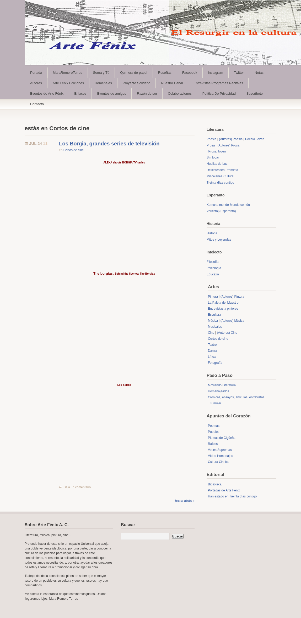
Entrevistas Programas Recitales (218, 83)
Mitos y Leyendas (219, 239)
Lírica (212, 357)
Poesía (211, 139)
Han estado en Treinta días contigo (232, 496)
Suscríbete (254, 93)
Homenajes (103, 83)
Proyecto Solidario (136, 83)
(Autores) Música (232, 320)
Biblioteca (215, 484)
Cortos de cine (73, 150)
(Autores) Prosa (228, 145)
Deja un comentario (77, 487)
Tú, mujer (214, 403)
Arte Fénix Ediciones (68, 83)
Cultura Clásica (218, 462)
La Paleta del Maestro (223, 302)
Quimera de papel (133, 73)
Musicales (215, 326)
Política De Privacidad (219, 93)
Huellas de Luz (217, 164)
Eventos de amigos (111, 93)
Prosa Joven (217, 151)
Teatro (212, 345)
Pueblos (213, 432)
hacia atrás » (185, 501)
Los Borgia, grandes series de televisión (109, 143)
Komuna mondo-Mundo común (228, 205)
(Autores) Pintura (232, 296)
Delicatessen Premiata (222, 170)
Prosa (211, 145)
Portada (36, 73)
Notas (259, 73)
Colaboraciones (179, 93)
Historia (212, 233)
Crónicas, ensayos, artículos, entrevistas (236, 397)
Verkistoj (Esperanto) (221, 211)
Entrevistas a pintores (223, 308)
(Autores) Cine (227, 332)
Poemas (213, 426)
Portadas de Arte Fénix (224, 490)
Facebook (189, 73)
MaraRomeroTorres (67, 73)
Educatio (213, 274)
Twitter (239, 73)
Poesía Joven (254, 139)
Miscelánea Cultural (220, 176)
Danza (212, 351)
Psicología (214, 268)
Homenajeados (218, 391)
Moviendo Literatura (222, 385)
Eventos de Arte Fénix (46, 93)
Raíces (213, 444)
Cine (211, 332)
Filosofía (212, 262)
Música (213, 320)
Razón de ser (147, 93)
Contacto (37, 104)
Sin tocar (213, 157)
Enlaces (80, 93)
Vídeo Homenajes (220, 456)
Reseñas (164, 73)
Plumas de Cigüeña (221, 438)
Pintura (213, 296)
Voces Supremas (220, 450)
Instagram (215, 73)
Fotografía (215, 363)
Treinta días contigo (220, 182)
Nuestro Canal (172, 83)
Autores (36, 83)
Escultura (214, 314)
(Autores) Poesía (231, 139)
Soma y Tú (101, 73)
